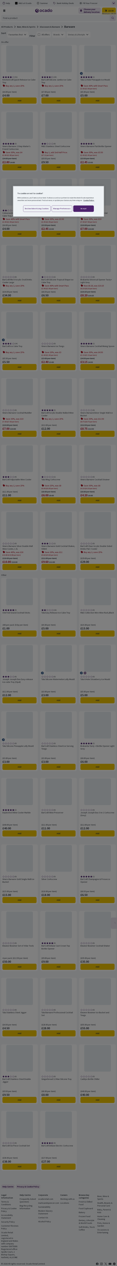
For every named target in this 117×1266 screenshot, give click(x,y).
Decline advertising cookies (37, 209)
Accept (84, 209)
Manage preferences (62, 209)
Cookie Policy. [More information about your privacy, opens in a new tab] (88, 200)
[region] (58, 201)
